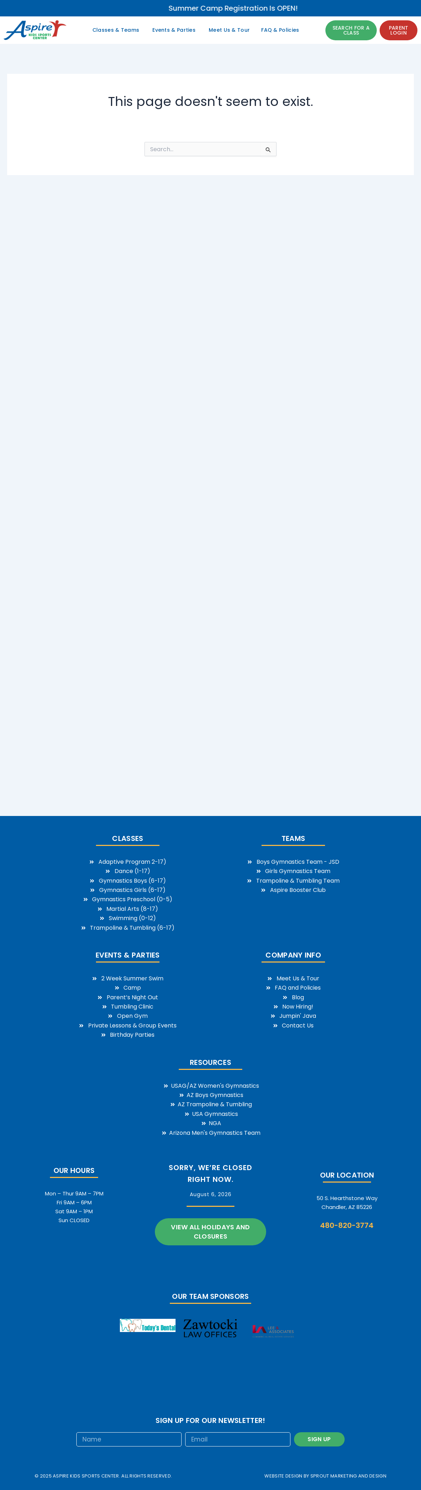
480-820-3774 (347, 1225)
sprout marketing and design (348, 1476)
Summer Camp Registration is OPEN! (317, 8)
